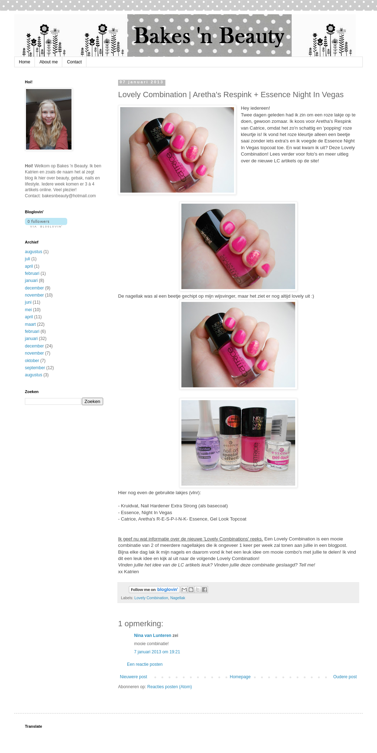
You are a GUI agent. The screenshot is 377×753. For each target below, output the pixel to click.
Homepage (240, 676)
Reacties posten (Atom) (169, 686)
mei (28, 309)
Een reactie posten (145, 664)
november (34, 295)
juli (27, 258)
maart (30, 324)
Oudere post (345, 676)
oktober (32, 360)
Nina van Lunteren (152, 635)
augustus (33, 251)
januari (31, 280)
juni (28, 302)
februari (32, 273)
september (35, 367)
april (29, 266)
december (34, 288)
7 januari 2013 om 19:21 (157, 651)
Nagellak (177, 598)
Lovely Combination (151, 598)
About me (48, 61)
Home (24, 61)
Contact (74, 61)
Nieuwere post (133, 676)
